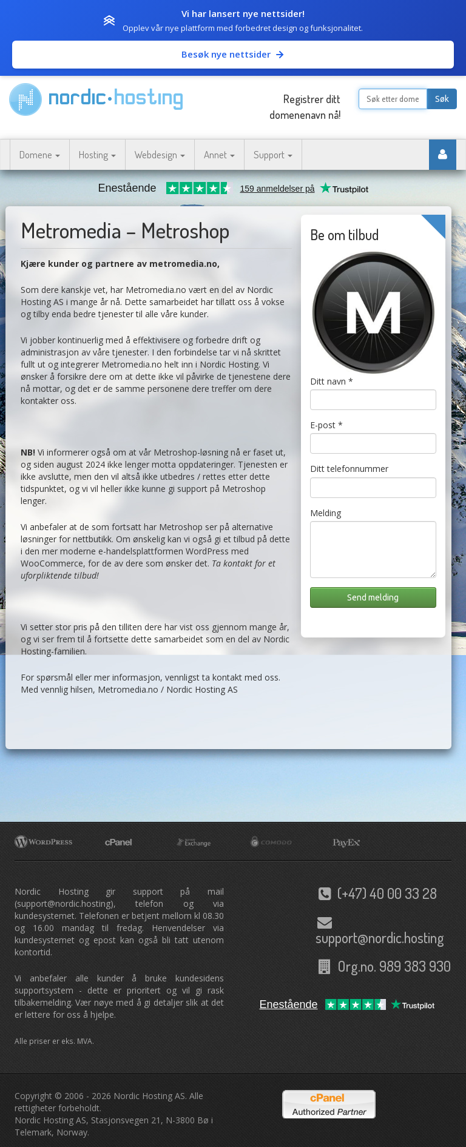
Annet (219, 154)
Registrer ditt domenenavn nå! (304, 106)
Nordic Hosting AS (149, 1096)
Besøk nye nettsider (233, 54)
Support (273, 154)
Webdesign (160, 154)
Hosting (97, 154)
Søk (442, 99)
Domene (39, 154)
